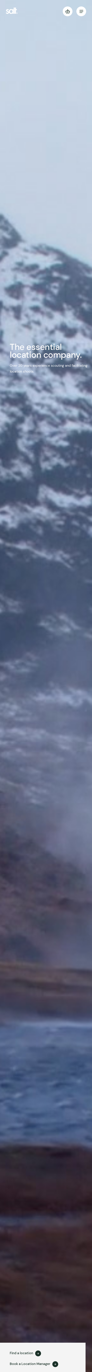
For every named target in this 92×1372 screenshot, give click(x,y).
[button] (67, 11)
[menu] (81, 11)
